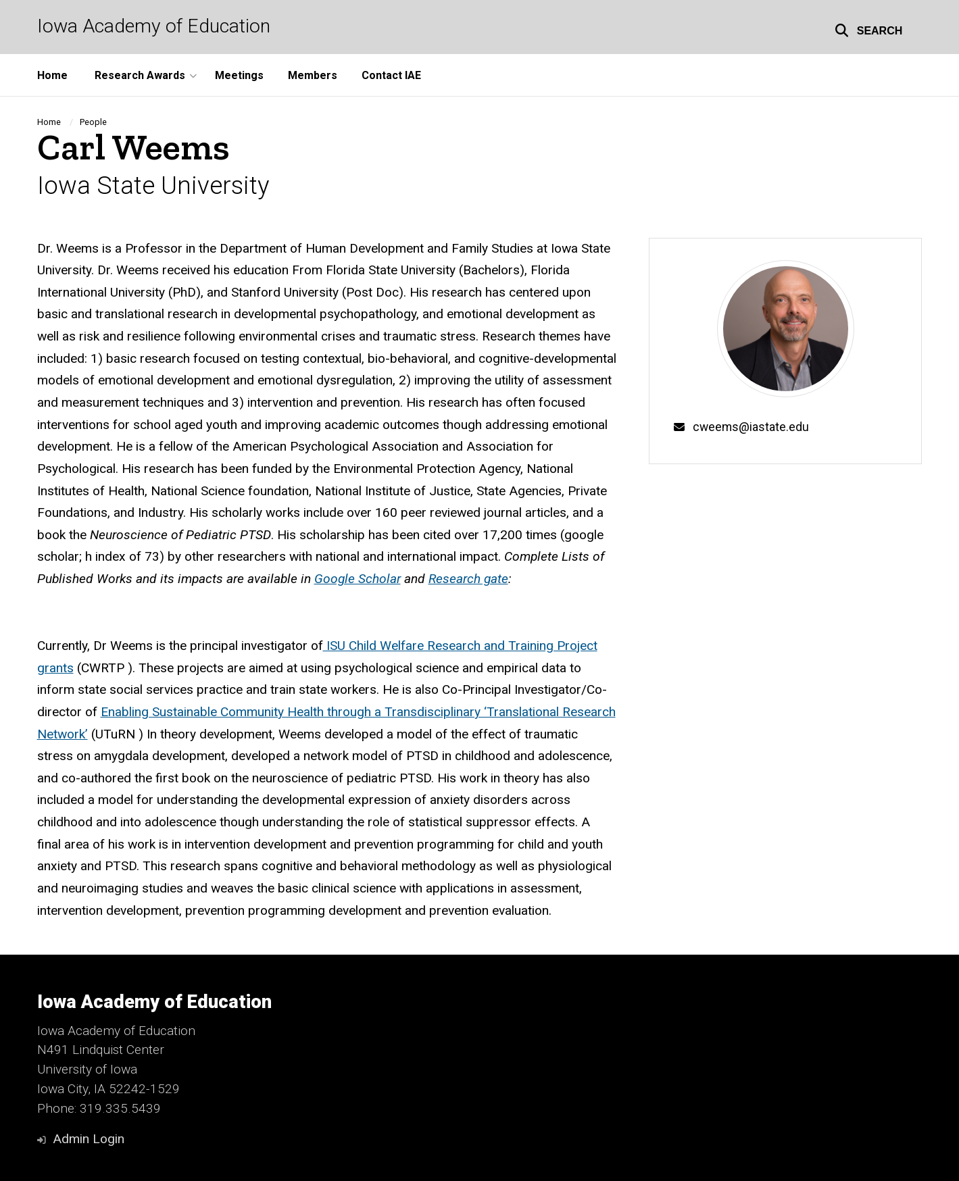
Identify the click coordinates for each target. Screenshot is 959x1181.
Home (52, 75)
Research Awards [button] (140, 75)
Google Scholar (357, 578)
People (93, 122)
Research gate (468, 578)
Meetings (239, 75)
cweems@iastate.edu (751, 427)
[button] (869, 28)
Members (312, 75)
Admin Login (88, 1139)
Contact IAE (391, 75)
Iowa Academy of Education (153, 26)
